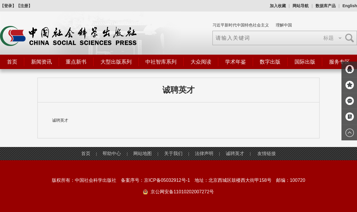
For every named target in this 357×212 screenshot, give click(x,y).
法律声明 (204, 153)
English (349, 5)
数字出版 (270, 62)
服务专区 (339, 62)
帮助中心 (111, 153)
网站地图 (142, 153)
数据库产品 (326, 5)
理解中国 (284, 25)
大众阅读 (201, 62)
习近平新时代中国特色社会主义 (240, 25)
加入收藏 (278, 5)
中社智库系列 (160, 62)
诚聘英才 (235, 153)
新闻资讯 (41, 62)
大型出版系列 (116, 62)
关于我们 (173, 153)
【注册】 (24, 5)
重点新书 (76, 62)
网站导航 (301, 5)
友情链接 (266, 153)
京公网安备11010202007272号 (182, 191)
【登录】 (8, 5)
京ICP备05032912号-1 (167, 180)
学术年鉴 (235, 62)
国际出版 (305, 62)
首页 (12, 62)
